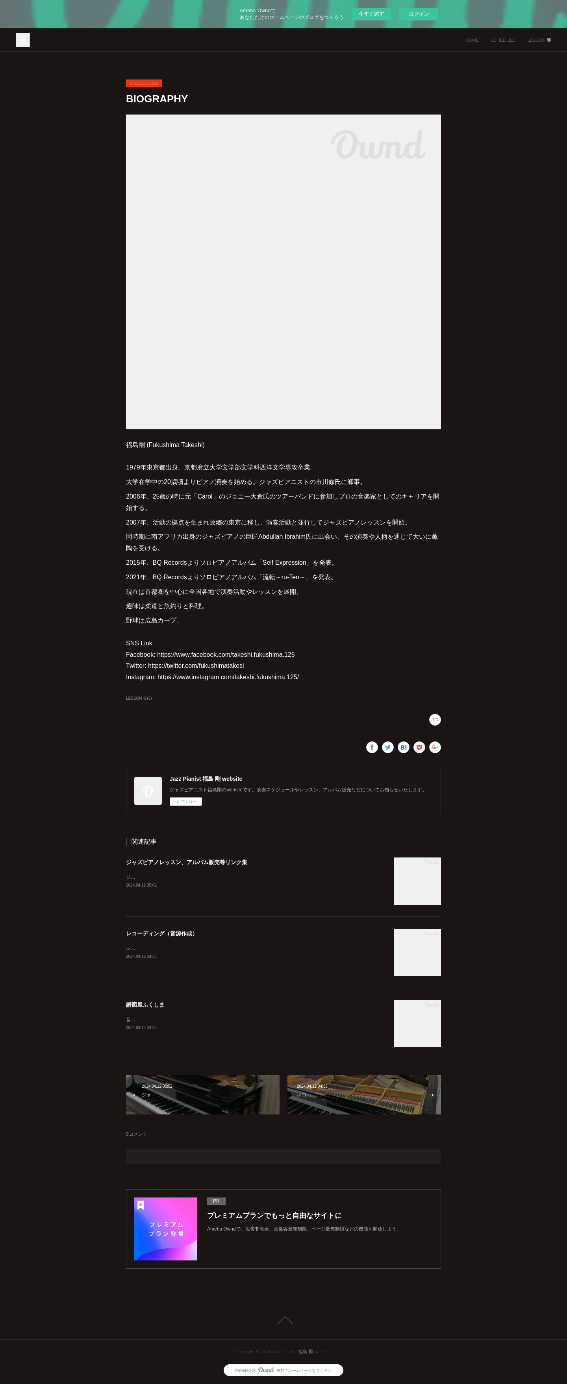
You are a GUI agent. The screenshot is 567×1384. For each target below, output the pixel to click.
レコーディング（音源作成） (162, 933)
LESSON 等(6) (139, 698)
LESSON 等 (539, 40)
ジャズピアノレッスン (149, 877)
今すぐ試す (371, 14)
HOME (472, 40)
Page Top (283, 1320)
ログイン (419, 14)
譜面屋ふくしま (145, 1005)
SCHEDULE (503, 40)
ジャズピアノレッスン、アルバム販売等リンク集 (186, 862)
